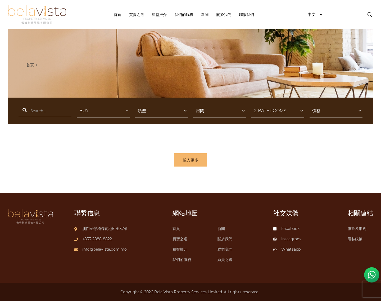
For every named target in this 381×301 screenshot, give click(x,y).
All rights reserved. (242, 292)
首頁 (30, 65)
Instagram (287, 239)
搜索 (45, 111)
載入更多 (190, 160)
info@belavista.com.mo (104, 249)
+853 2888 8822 (97, 239)
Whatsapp (287, 249)
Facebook (286, 228)
